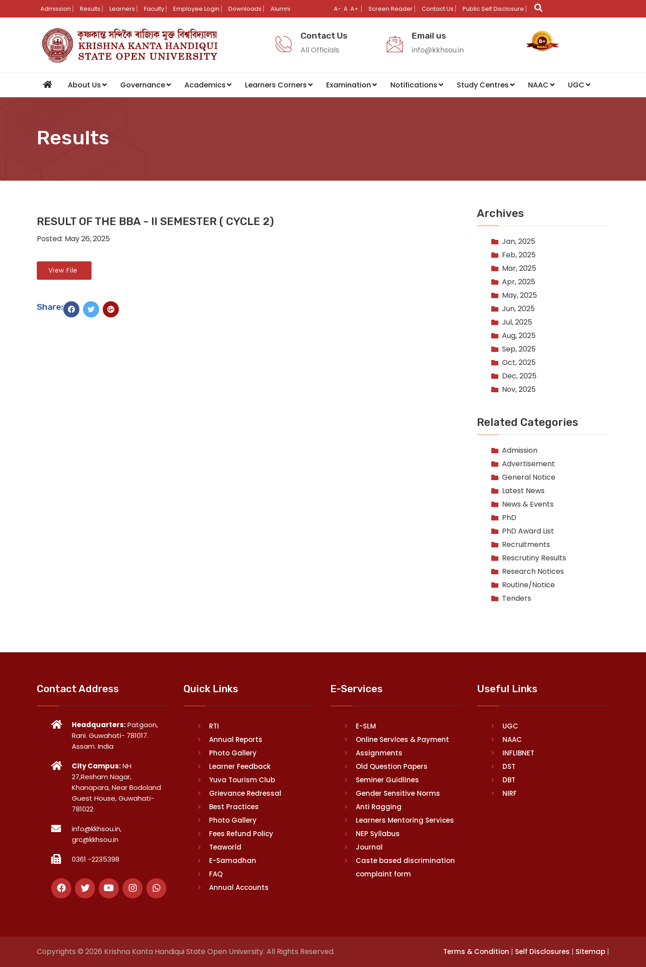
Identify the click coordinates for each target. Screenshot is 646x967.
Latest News (523, 491)
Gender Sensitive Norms (398, 793)
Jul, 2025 (517, 322)
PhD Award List (528, 531)
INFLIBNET (518, 752)
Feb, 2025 (519, 254)
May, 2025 (519, 295)
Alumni (280, 8)
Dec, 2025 (519, 375)
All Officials (320, 50)
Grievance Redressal (245, 793)
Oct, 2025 (519, 362)
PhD (509, 517)
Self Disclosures (542, 951)
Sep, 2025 (519, 348)
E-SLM (366, 725)
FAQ (216, 873)
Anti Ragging (379, 806)
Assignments (379, 752)
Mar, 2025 (519, 268)
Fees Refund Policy (241, 833)
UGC (579, 84)
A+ (354, 8)
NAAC (541, 84)
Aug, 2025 (519, 335)
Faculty (154, 8)
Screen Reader (390, 8)
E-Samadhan (232, 860)
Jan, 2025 (518, 241)
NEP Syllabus (378, 833)
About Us (87, 84)
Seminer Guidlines (387, 779)
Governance (145, 84)
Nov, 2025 (519, 389)
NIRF (509, 793)
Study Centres (486, 84)
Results (90, 8)
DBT (508, 779)
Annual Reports (235, 739)
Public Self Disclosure (493, 8)
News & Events (528, 504)
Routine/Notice (528, 585)
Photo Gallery (233, 752)
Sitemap (590, 951)
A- (337, 8)
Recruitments (526, 544)
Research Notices (533, 571)
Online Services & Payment (402, 739)
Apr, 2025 (518, 281)
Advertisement (528, 464)
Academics (207, 84)
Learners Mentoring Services (405, 819)
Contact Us (438, 8)
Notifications (416, 84)
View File (64, 269)
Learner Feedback (240, 766)
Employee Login (196, 8)
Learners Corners (279, 84)
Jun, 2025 (518, 308)
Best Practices (234, 806)
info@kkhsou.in (438, 50)
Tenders (516, 598)
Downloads (245, 8)
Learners (122, 8)
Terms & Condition (476, 951)
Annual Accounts (239, 887)
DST (508, 766)
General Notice (528, 477)
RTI (214, 725)
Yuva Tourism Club (242, 779)
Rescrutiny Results (534, 558)
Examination (351, 84)
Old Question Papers (392, 766)
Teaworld (225, 846)
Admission (55, 8)
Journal (369, 846)
